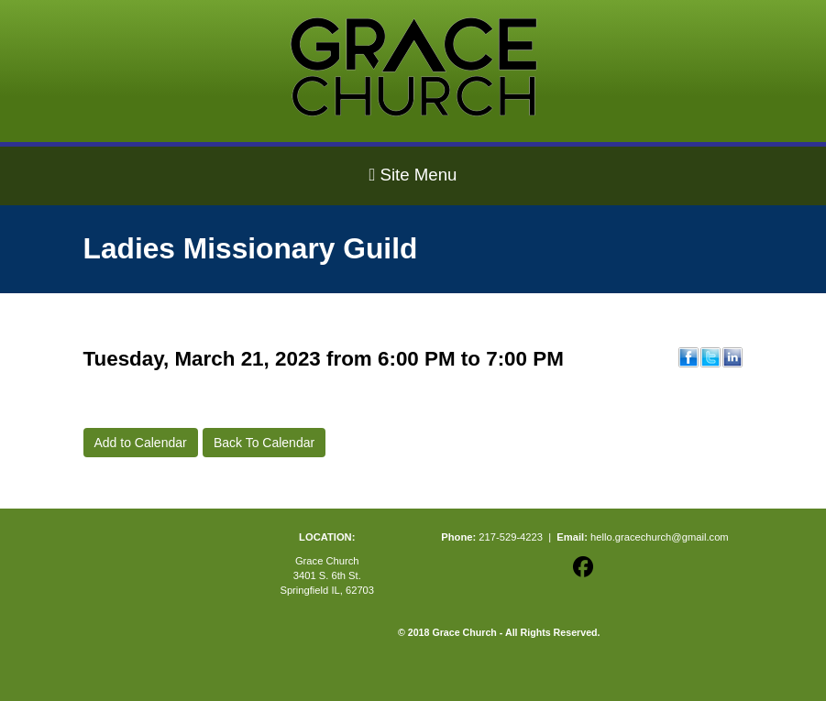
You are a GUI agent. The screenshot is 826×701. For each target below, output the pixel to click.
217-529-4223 (511, 536)
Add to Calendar (140, 442)
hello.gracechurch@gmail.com (659, 536)
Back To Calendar (264, 442)
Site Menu (413, 174)
